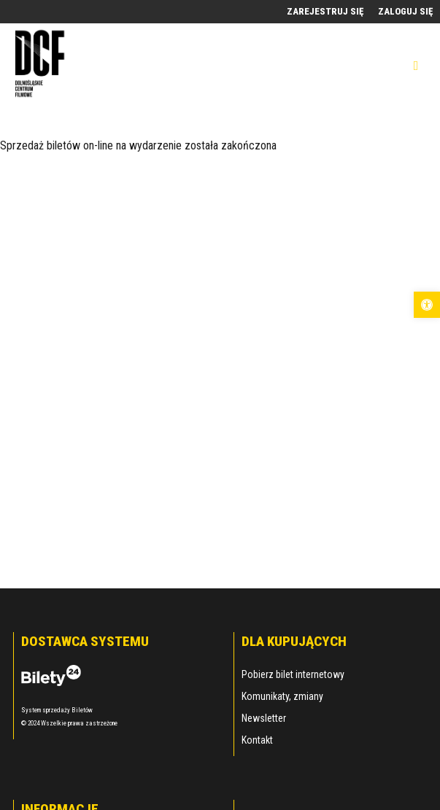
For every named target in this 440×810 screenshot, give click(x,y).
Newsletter (264, 718)
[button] (427, 305)
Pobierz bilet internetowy (293, 674)
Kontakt (257, 740)
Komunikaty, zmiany (282, 696)
